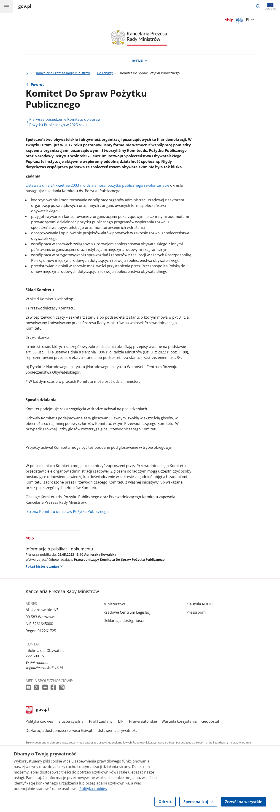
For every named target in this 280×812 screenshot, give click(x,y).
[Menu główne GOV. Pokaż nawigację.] (6, 6)
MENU (140, 60)
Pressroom (196, 612)
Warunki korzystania (179, 721)
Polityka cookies (39, 721)
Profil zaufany (101, 721)
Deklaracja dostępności (123, 620)
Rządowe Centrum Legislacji (127, 612)
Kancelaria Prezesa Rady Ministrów (63, 73)
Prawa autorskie (143, 721)
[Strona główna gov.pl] (24, 7)
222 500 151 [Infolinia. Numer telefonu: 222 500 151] (36, 656)
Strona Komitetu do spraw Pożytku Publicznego (68, 511)
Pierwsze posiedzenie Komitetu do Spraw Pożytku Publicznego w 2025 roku (64, 122)
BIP (121, 721)
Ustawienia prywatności (117, 730)
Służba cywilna (71, 721)
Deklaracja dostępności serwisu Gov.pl (59, 730)
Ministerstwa (114, 604)
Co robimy (105, 73)
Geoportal (210, 721)
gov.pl (37, 710)
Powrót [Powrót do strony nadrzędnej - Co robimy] (37, 84)
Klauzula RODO (199, 604)
